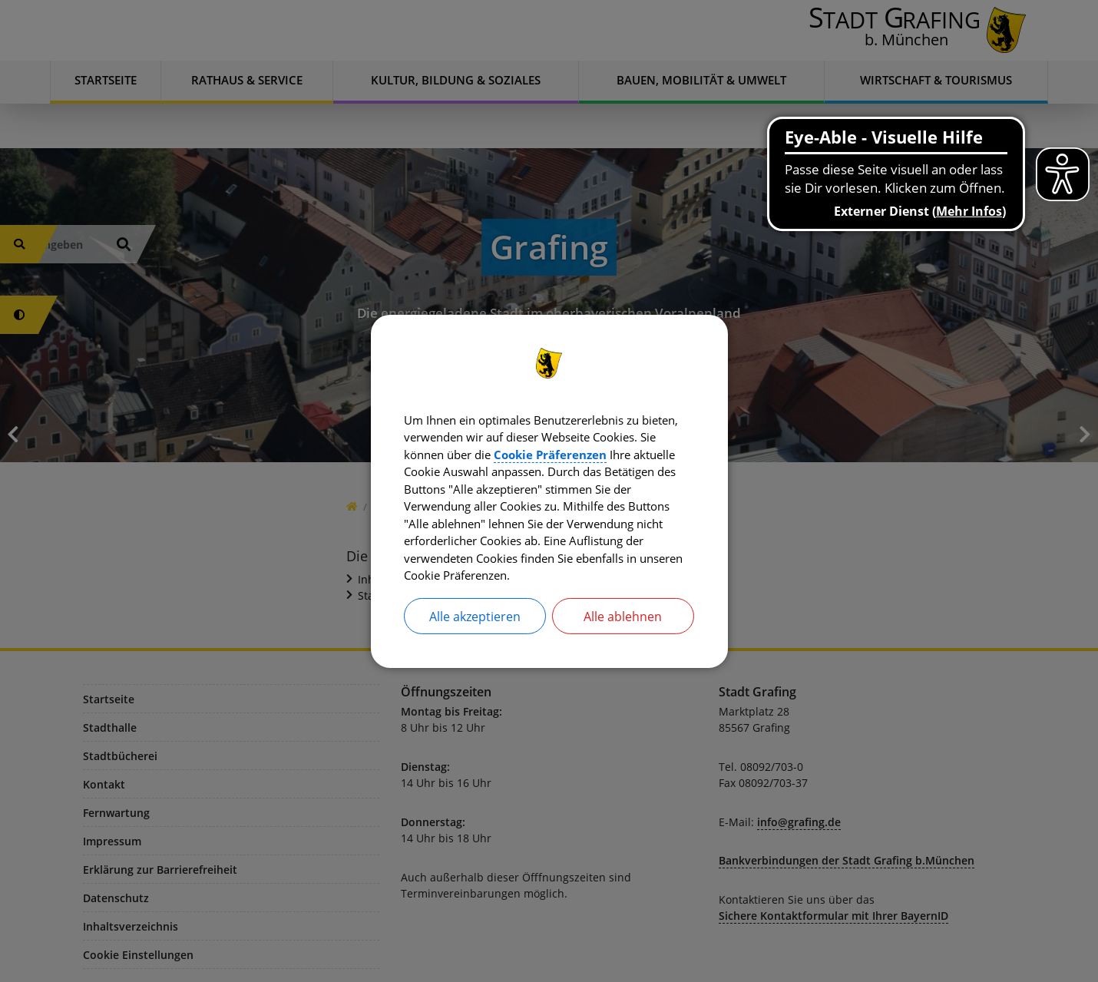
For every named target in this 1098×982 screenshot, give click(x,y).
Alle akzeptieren (475, 621)
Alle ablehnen (623, 621)
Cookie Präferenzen (633, 451)
